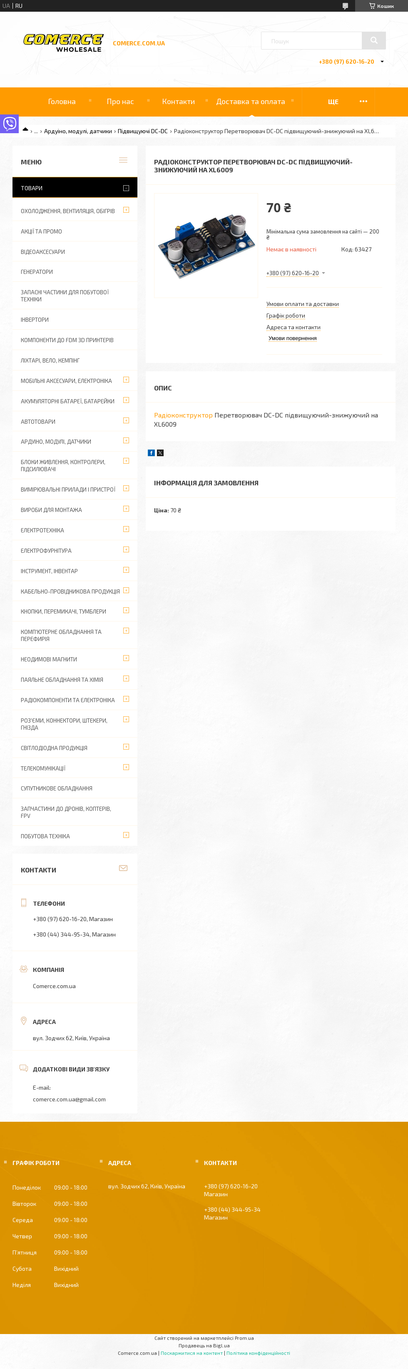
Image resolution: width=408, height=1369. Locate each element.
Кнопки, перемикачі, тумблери (63, 611)
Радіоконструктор (183, 415)
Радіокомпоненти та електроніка (68, 700)
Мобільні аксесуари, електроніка (66, 381)
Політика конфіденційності (258, 1353)
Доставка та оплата (250, 101)
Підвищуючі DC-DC (143, 130)
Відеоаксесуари (43, 251)
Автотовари (38, 421)
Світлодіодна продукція (54, 748)
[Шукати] (374, 40)
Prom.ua (244, 1338)
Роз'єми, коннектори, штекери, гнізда (64, 724)
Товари (31, 187)
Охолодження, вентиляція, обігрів (68, 211)
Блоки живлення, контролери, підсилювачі (63, 465)
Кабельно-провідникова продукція (70, 591)
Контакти (178, 101)
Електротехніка (42, 530)
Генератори (37, 271)
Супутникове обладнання (56, 788)
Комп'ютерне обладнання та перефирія (61, 635)
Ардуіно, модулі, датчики (78, 130)
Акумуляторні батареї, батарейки (67, 401)
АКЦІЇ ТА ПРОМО (41, 231)
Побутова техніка (45, 836)
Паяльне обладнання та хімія (62, 679)
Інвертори (35, 319)
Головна (62, 101)
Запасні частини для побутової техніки (65, 296)
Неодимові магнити (49, 659)
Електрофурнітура (46, 550)
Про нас (120, 101)
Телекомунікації (43, 768)
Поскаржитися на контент (192, 1353)
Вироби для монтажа (51, 510)
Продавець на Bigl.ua (204, 1345)
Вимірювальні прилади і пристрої (68, 489)
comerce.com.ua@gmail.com (69, 1099)
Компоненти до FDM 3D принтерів (67, 340)
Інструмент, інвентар (49, 571)
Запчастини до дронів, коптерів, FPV (66, 812)
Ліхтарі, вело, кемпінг (50, 360)
